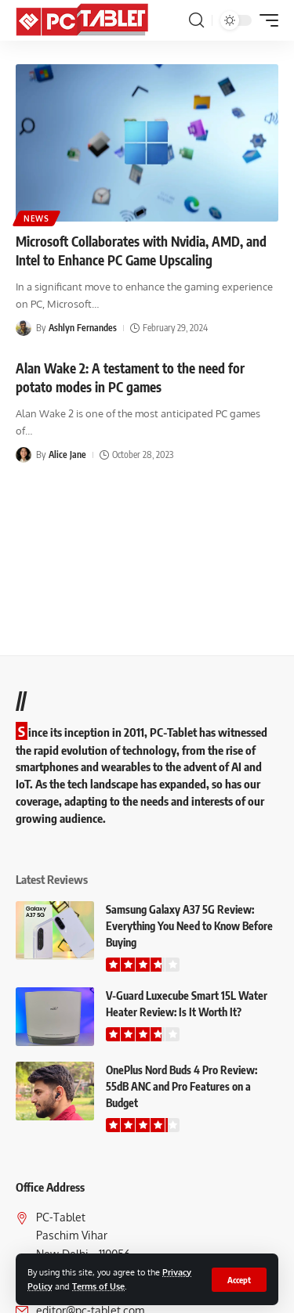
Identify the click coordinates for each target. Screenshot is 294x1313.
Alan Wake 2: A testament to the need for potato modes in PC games (130, 377)
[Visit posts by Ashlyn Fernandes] (23, 328)
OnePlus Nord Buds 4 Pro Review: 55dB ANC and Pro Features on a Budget (181, 1086)
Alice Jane (67, 454)
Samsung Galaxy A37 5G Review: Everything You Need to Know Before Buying (189, 926)
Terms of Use (98, 1286)
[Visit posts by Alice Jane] (23, 455)
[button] (239, 1280)
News (36, 218)
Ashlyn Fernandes (83, 328)
